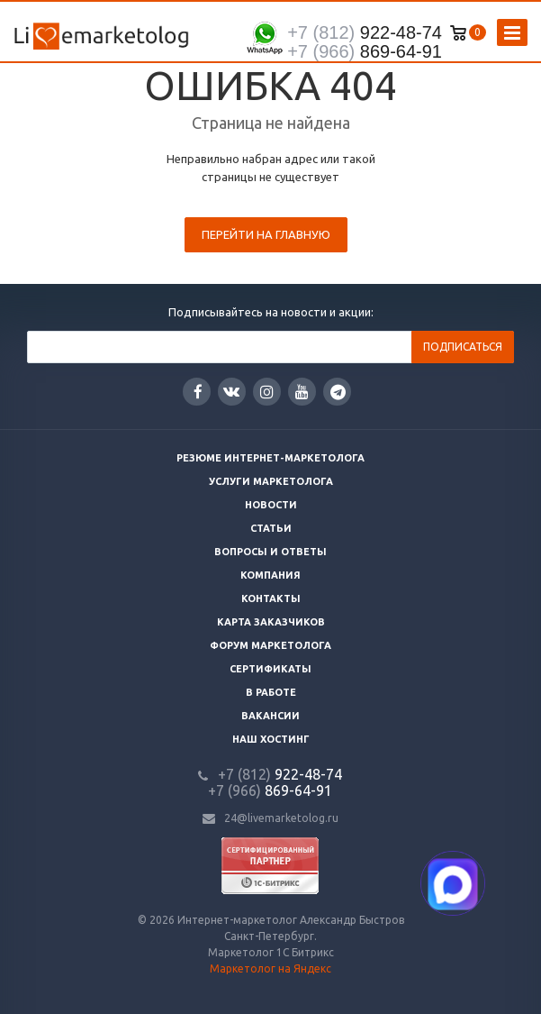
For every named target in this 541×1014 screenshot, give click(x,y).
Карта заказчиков (271, 622)
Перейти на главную (266, 234)
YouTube (302, 391)
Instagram (267, 391)
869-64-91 (364, 51)
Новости (271, 504)
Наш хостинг (271, 739)
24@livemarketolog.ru (281, 818)
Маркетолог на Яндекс (270, 968)
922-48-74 (364, 32)
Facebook (198, 391)
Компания (270, 575)
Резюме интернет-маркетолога (270, 457)
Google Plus (338, 391)
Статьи (271, 528)
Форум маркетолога (270, 645)
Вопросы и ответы (270, 551)
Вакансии (270, 715)
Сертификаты (270, 668)
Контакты (271, 598)
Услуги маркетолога (271, 481)
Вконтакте (231, 390)
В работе (271, 692)
